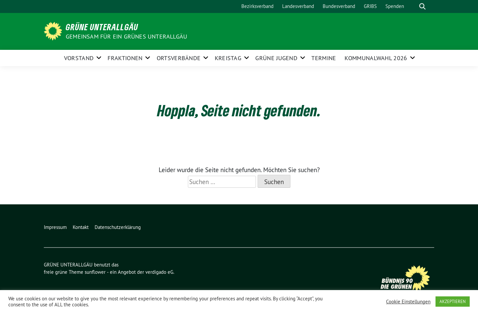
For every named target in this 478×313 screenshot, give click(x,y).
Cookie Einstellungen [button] (408, 302)
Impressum (55, 227)
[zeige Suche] (422, 6)
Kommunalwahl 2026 (376, 58)
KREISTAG (228, 58)
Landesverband (298, 6)
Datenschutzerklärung (118, 227)
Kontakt (81, 227)
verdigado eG (159, 272)
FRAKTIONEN (125, 58)
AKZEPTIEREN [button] (452, 301)
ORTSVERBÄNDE (179, 58)
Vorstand (79, 58)
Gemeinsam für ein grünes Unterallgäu (126, 36)
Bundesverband (339, 6)
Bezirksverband (257, 6)
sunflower (95, 272)
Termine (323, 58)
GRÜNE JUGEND (276, 58)
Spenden (394, 6)
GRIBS (370, 6)
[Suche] (413, 6)
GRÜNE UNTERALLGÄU (102, 27)
